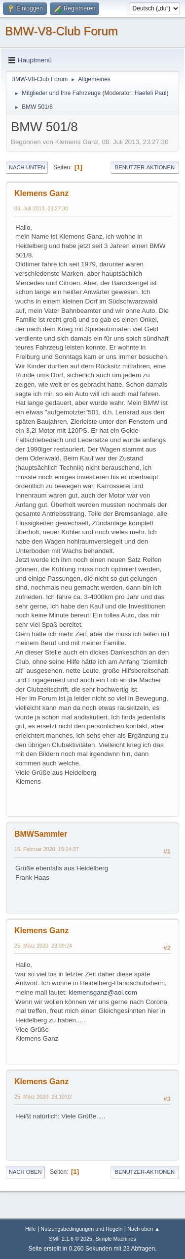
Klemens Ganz (41, 193)
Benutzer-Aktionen (145, 167)
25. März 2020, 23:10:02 (43, 1097)
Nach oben (25, 1172)
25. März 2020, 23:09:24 (43, 946)
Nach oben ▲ (143, 1229)
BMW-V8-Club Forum (61, 31)
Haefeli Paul (151, 93)
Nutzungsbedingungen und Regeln (81, 1229)
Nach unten (27, 167)
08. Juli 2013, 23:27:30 (41, 208)
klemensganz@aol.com (103, 992)
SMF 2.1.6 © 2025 (70, 1239)
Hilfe (30, 1229)
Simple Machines (116, 1239)
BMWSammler (40, 834)
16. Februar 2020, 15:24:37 (46, 849)
